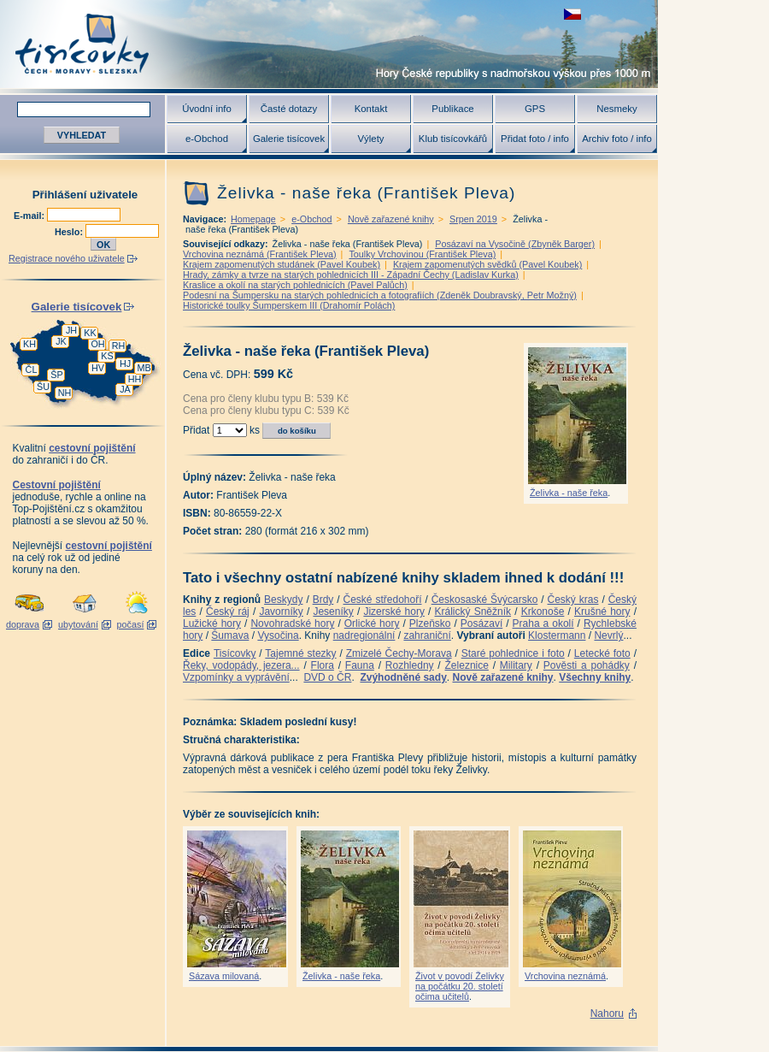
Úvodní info (207, 108)
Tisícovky (235, 653)
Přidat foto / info (535, 138)
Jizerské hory (394, 612)
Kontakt (371, 108)
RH (119, 345)
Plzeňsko (430, 623)
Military (516, 665)
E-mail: (30, 215)
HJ (125, 363)
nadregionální (364, 635)
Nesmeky (616, 108)
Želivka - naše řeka (569, 493)
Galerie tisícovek (289, 138)
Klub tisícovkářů (453, 138)
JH (71, 330)
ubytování (78, 624)
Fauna (359, 665)
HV (97, 368)
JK (61, 341)
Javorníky (280, 612)
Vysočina (277, 635)
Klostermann (556, 635)
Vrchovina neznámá (565, 976)
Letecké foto (602, 653)
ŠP (56, 374)
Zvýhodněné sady (403, 677)
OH (97, 344)
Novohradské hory (292, 623)
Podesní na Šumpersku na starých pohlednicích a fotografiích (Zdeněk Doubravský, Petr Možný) (380, 295)
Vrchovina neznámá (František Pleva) (260, 254)
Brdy (323, 600)
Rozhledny (409, 665)
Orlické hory (372, 623)
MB (143, 368)
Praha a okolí (543, 623)
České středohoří (382, 600)
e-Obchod (206, 138)
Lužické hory (212, 623)
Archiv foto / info (617, 138)
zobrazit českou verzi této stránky (572, 14)
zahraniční (426, 635)
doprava (22, 624)
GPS (535, 108)
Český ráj (227, 612)
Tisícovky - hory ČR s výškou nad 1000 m (329, 44)
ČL (32, 369)
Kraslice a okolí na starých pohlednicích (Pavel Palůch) (295, 285)
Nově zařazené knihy (391, 219)
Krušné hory (602, 612)
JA (125, 389)
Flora (322, 665)
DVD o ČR (327, 677)
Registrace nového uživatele (67, 258)
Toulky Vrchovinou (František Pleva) (422, 254)
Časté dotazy (289, 108)
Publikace (452, 108)
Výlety (370, 138)
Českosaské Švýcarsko (484, 600)
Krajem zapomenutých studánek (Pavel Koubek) (281, 264)
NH (65, 392)
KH (29, 344)
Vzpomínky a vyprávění (236, 677)
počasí (130, 624)
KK (90, 333)
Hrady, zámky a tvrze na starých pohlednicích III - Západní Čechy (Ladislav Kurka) (351, 274)
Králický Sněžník (473, 612)
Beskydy (283, 600)
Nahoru (607, 1013)
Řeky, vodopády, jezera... (241, 665)
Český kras (573, 600)
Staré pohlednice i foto (513, 653)
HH (135, 379)
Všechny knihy (595, 677)
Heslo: (70, 232)
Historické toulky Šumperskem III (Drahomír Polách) (289, 305)
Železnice (467, 665)
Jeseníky (333, 612)
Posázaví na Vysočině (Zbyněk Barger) (515, 244)
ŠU (43, 386)
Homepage (253, 219)
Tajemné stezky (300, 653)
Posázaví (481, 623)
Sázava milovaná (224, 976)
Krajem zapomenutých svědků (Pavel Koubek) (487, 264)
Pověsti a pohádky (586, 665)
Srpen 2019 (473, 219)
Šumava (230, 635)
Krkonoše (543, 612)
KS (107, 356)
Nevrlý (608, 635)
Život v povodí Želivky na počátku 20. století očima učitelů (459, 986)
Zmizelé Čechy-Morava (399, 653)
